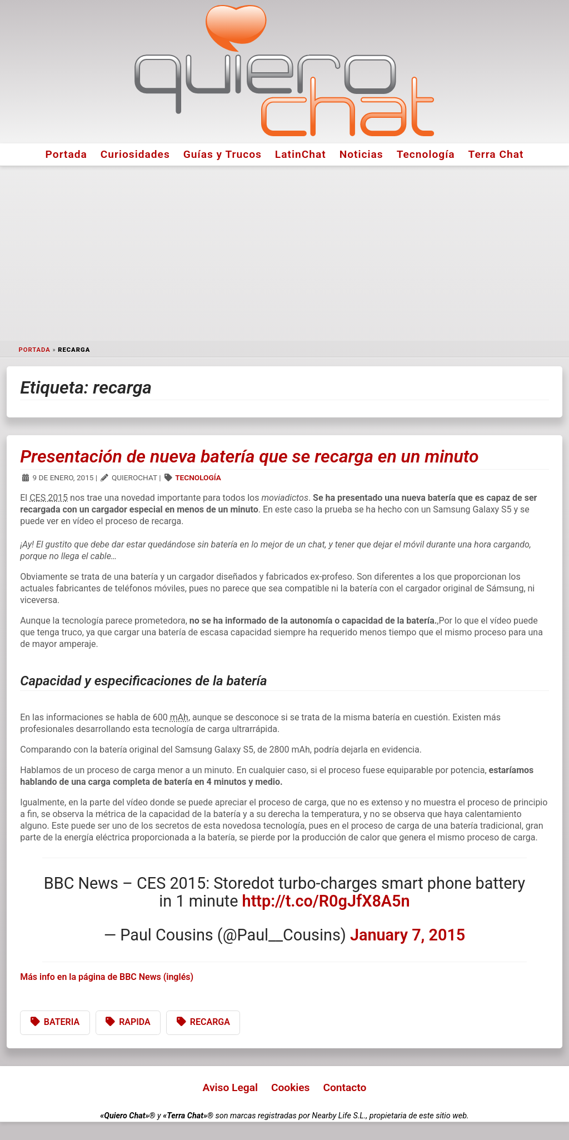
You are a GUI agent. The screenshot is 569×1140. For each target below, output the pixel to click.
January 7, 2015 (407, 934)
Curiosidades (135, 154)
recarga (210, 1022)
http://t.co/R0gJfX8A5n (326, 901)
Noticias (361, 154)
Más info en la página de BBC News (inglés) (106, 977)
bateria (61, 1022)
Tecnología (426, 154)
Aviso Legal (230, 1087)
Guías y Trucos (222, 154)
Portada (66, 154)
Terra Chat (496, 154)
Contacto (344, 1087)
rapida (135, 1022)
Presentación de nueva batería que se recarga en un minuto (249, 456)
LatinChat (300, 154)
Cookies (290, 1087)
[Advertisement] (284, 253)
